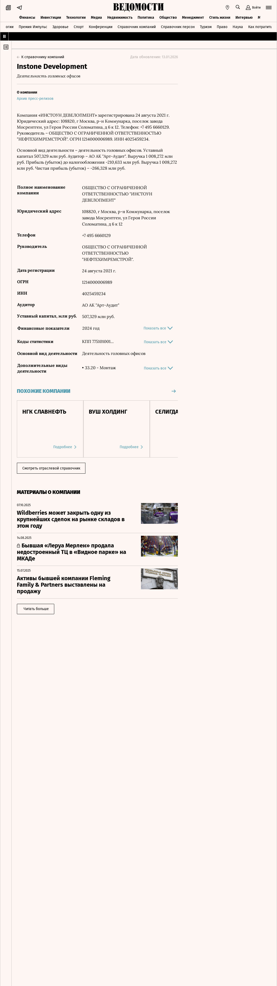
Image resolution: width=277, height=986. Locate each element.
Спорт (79, 27)
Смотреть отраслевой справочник (51, 468)
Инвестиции (50, 17)
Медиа (96, 17)
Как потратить (260, 27)
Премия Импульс (33, 27)
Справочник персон (178, 27)
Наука (238, 27)
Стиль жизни (219, 17)
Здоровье (60, 27)
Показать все (158, 328)
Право (222, 27)
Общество (168, 17)
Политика (146, 17)
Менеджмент (193, 17)
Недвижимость (119, 17)
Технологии (76, 17)
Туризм (206, 27)
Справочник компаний (137, 27)
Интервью (244, 17)
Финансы (27, 17)
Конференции (100, 27)
